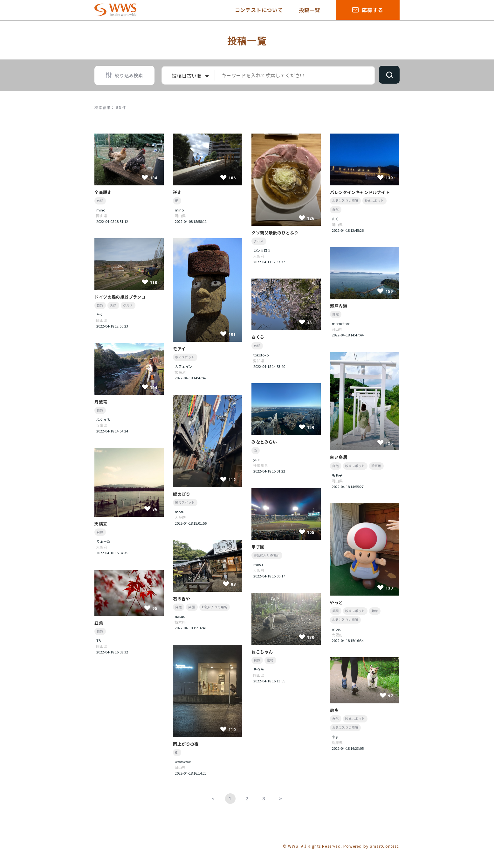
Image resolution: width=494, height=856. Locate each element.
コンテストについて (259, 10)
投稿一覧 (309, 10)
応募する (367, 10)
